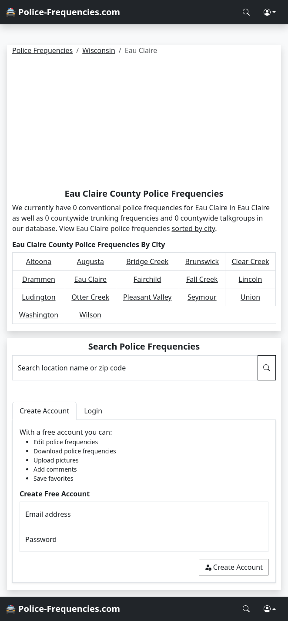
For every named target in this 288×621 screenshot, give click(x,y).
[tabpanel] (144, 501)
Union (250, 297)
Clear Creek (250, 261)
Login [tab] (93, 411)
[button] (270, 12)
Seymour (202, 297)
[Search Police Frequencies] (246, 12)
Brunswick (202, 261)
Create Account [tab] (44, 411)
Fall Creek (202, 279)
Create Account (233, 567)
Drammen (38, 279)
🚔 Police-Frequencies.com (62, 12)
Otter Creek (90, 297)
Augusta (90, 261)
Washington (38, 315)
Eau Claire (90, 279)
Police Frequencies (42, 50)
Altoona (38, 261)
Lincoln (250, 279)
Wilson (90, 315)
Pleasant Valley (147, 297)
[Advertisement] (144, 123)
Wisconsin (98, 50)
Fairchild (147, 279)
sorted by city (193, 228)
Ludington (38, 297)
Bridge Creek (147, 261)
